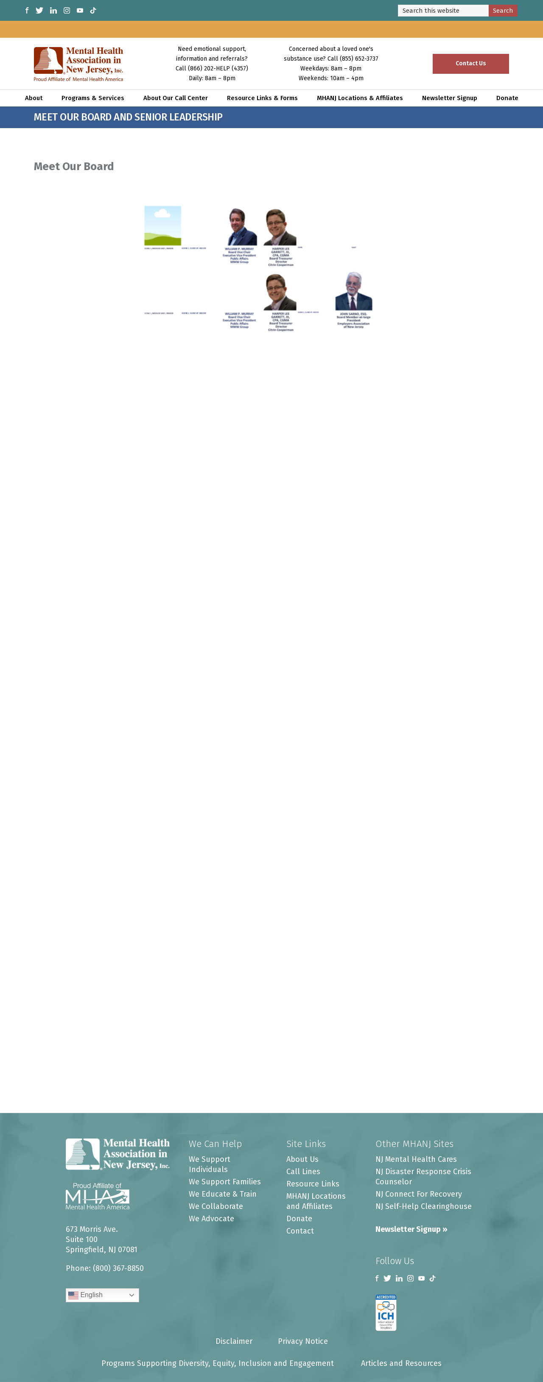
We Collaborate (216, 1206)
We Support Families (225, 1181)
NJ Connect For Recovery (418, 1194)
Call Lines (303, 1171)
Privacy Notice (303, 1341)
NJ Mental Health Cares (416, 1159)
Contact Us (471, 63)
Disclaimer (234, 1341)
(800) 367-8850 (118, 1268)
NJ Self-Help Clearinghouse (423, 1206)
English (85, 1295)
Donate (299, 1218)
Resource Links (312, 1184)
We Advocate (211, 1218)
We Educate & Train (223, 1194)
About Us (302, 1159)
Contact (300, 1231)
